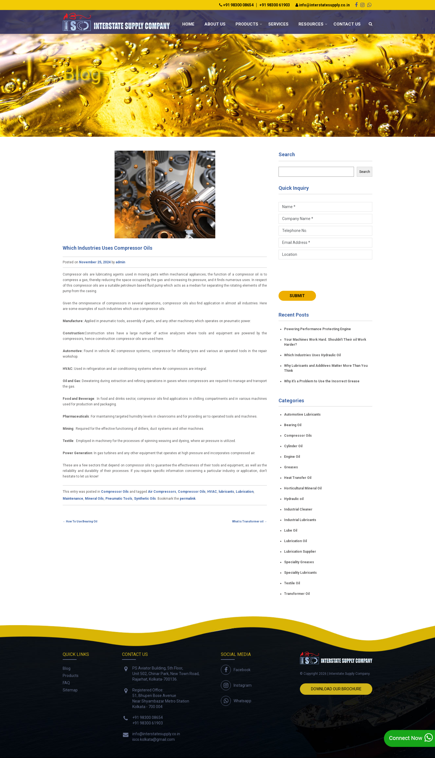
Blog (66, 668)
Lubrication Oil (295, 541)
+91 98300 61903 (274, 5)
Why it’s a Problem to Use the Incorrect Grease (322, 381)
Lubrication (245, 492)
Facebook (242, 670)
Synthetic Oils (145, 499)
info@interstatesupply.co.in (322, 5)
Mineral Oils (94, 499)
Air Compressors (162, 492)
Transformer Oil (297, 594)
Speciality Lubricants (300, 573)
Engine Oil (292, 457)
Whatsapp (242, 701)
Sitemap (70, 690)
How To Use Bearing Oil (80, 521)
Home (188, 24)
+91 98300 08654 (236, 5)
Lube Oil (290, 530)
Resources (311, 24)
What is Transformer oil (249, 521)
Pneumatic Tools (118, 499)
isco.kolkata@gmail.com (153, 739)
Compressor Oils (115, 492)
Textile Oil (292, 583)
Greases (291, 467)
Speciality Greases (299, 562)
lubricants (226, 492)
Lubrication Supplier (300, 552)
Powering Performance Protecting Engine (317, 329)
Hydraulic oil (294, 499)
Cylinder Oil (293, 446)
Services (278, 24)
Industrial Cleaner (298, 509)
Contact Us (347, 24)
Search (287, 154)
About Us (215, 24)
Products (247, 24)
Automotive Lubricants (302, 414)
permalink (188, 499)
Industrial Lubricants (300, 520)
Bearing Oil (292, 425)
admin (120, 262)
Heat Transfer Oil (297, 478)
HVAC (212, 492)
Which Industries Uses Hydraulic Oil (312, 355)
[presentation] (321, 274)
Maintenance (73, 499)
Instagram (243, 685)
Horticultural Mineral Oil (303, 488)
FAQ (66, 683)
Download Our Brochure (336, 689)
